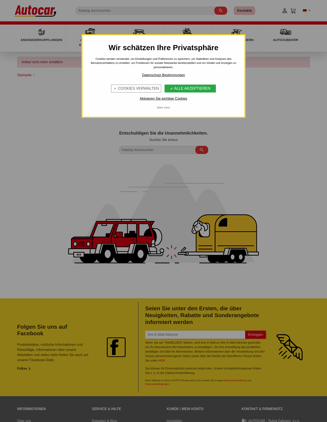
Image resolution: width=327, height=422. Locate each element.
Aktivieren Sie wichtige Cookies (163, 98)
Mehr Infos (163, 107)
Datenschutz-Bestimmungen (163, 75)
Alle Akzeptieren (190, 88)
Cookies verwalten (136, 88)
